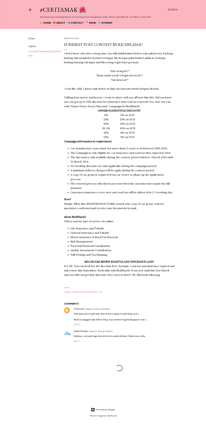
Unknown (79, 308)
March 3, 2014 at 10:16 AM (98, 309)
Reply (77, 324)
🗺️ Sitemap (105, 22)
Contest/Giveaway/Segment (44, 51)
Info (30, 55)
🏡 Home (45, 22)
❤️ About (59, 22)
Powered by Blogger (103, 410)
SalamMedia (81, 331)
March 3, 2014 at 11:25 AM (100, 331)
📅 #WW (91, 22)
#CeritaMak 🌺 (63, 9)
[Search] (173, 10)
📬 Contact (75, 22)
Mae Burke (112, 415)
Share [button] (31, 38)
